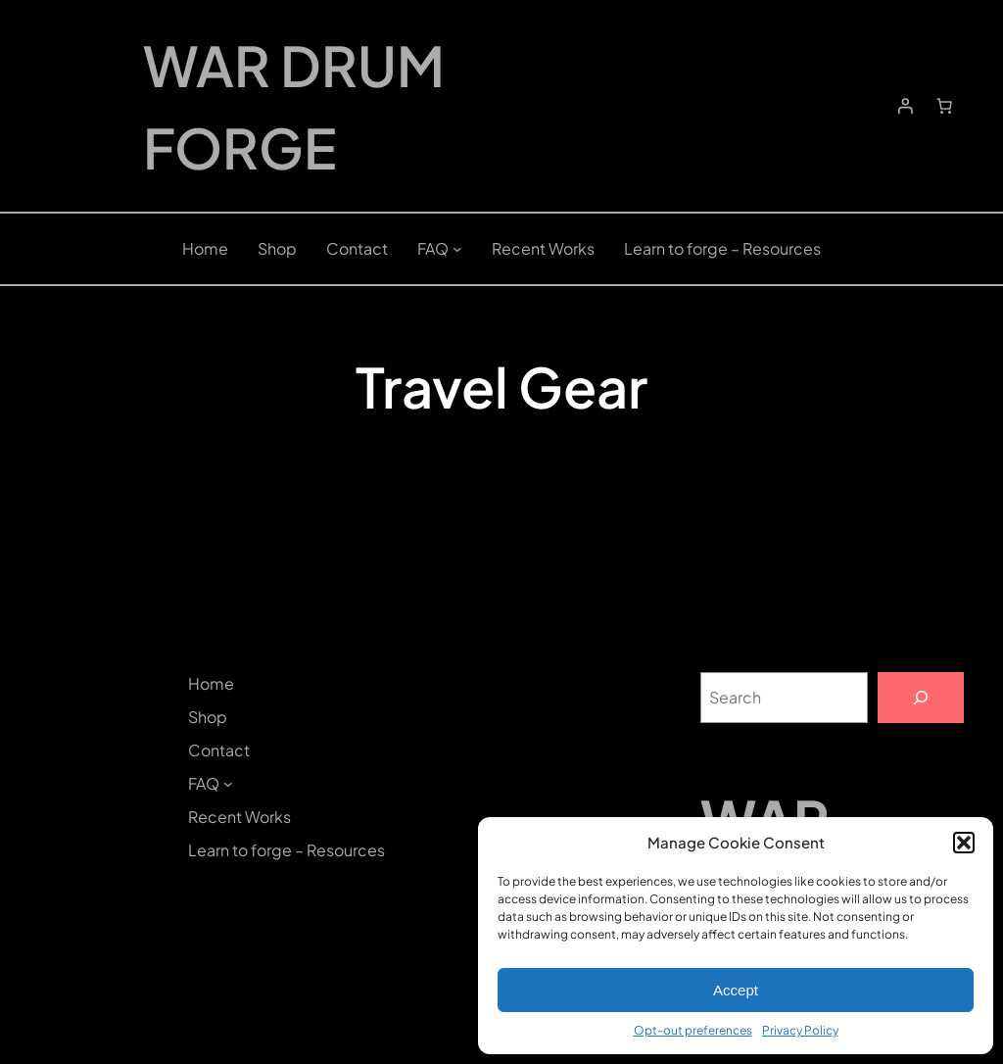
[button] (964, 842)
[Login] (905, 105)
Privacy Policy (800, 1030)
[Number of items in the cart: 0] (944, 105)
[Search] (921, 697)
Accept (735, 990)
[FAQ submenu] (457, 249)
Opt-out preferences (693, 1030)
